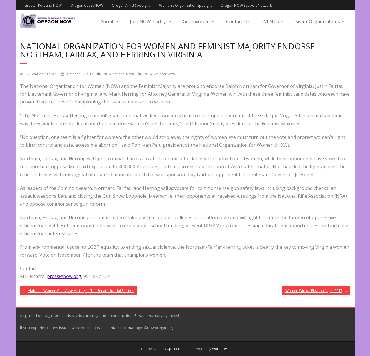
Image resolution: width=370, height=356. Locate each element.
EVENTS (270, 21)
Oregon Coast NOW (86, 5)
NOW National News (119, 74)
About (107, 21)
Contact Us (238, 21)
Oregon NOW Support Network (246, 5)
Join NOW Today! (148, 21)
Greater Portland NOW (43, 5)
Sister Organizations (317, 21)
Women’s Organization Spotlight (185, 5)
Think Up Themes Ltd (174, 348)
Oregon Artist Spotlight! (131, 5)
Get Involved (196, 21)
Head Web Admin (43, 74)
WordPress (220, 348)
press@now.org (64, 276)
